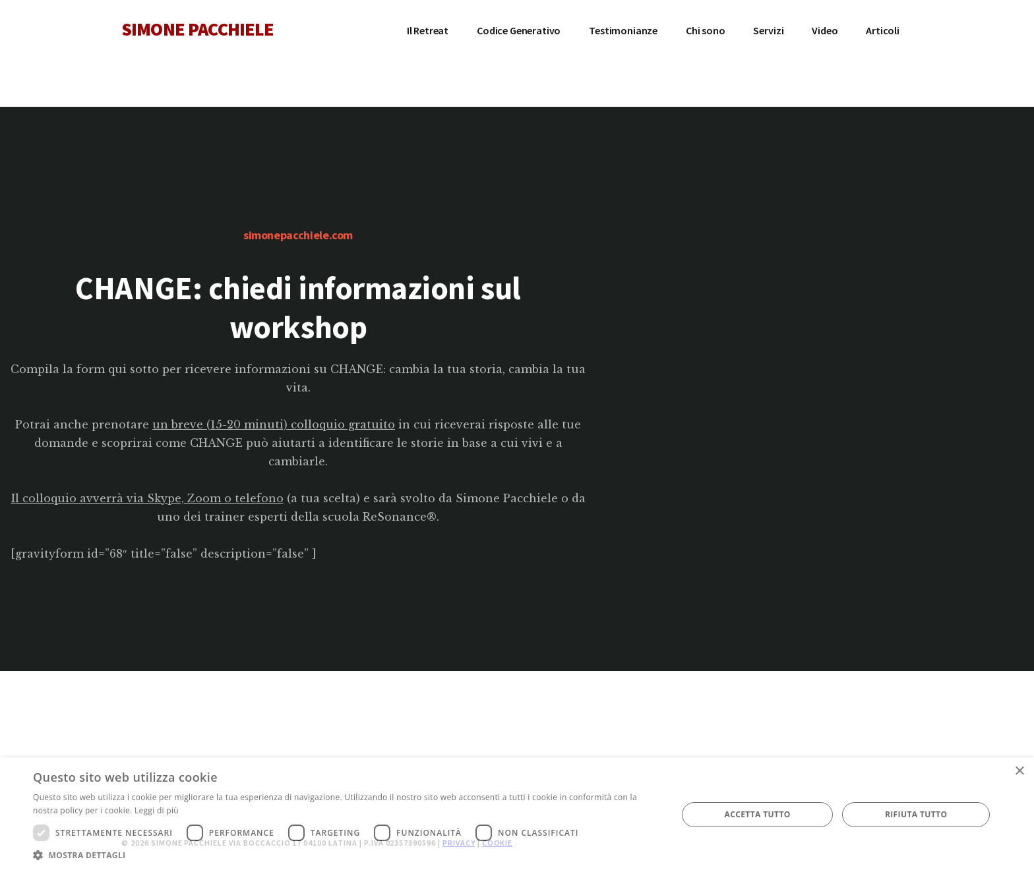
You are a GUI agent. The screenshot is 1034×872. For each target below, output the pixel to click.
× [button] (1019, 771)
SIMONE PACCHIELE (197, 29)
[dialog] (517, 814)
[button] (345, 855)
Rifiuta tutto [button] (916, 814)
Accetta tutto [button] (757, 814)
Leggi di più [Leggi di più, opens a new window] (157, 810)
